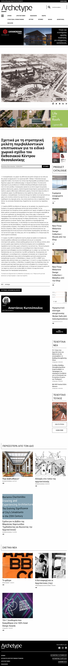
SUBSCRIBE (63, 1)
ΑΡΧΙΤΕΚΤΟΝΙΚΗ (20, 15)
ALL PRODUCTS (59, 331)
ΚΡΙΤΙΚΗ (31, 19)
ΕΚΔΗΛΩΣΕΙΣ (33, 15)
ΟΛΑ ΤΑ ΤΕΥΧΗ (59, 424)
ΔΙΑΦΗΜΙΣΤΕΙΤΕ (62, 661)
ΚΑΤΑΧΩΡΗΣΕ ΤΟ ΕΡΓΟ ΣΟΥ (59, 658)
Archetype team (55, 381)
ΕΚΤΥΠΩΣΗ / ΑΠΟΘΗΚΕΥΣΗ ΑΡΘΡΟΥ (10, 290)
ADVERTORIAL (60, 19)
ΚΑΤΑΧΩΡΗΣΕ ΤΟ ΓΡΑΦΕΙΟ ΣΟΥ (59, 655)
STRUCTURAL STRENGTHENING (15, 19)
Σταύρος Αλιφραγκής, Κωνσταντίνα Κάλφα (43, 585)
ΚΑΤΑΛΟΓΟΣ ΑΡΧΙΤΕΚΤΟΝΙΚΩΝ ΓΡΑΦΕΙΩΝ (12, 658)
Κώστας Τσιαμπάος (5, 582)
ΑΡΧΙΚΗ (9, 15)
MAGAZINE (10, 23)
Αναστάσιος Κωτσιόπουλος (7, 481)
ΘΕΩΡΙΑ (44, 15)
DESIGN (50, 19)
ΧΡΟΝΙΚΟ (40, 19)
